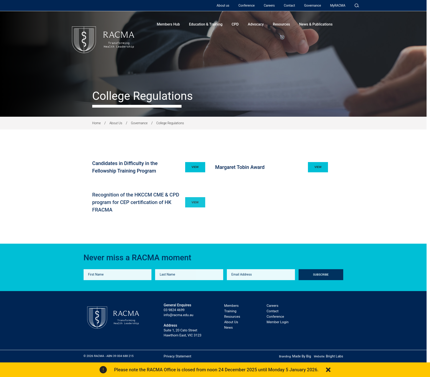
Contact (289, 5)
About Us (115, 123)
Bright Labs (334, 356)
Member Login (278, 322)
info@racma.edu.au (178, 315)
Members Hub (168, 24)
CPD (235, 24)
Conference (246, 5)
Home (96, 123)
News (228, 327)
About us (223, 5)
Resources (281, 24)
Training (230, 311)
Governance (312, 5)
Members (231, 306)
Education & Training (206, 24)
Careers (269, 5)
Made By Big (301, 356)
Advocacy (256, 24)
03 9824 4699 (174, 310)
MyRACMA (337, 5)
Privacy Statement (177, 356)
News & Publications (316, 24)
